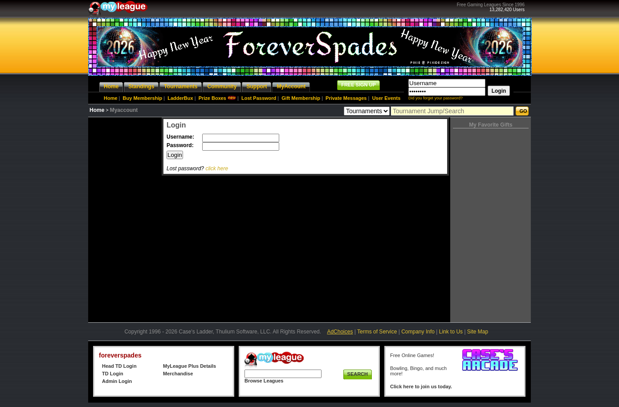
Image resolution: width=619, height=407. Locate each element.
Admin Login (117, 381)
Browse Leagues (263, 380)
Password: (181, 145)
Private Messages (346, 98)
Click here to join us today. (421, 386)
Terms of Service (377, 332)
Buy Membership (143, 98)
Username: (181, 137)
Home (111, 98)
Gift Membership (300, 98)
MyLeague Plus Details (189, 366)
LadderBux (180, 98)
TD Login (112, 373)
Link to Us (451, 332)
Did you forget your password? (435, 98)
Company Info (418, 332)
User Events (386, 98)
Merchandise (178, 373)
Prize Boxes (212, 98)
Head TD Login (119, 366)
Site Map (477, 332)
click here (216, 168)
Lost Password (258, 98)
